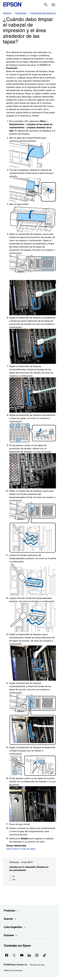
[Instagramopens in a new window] (37, 955)
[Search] (45, 4)
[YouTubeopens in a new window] (22, 955)
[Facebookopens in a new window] (6, 955)
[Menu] (53, 4)
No (14, 880)
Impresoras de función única (44, 13)
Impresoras (20, 13)
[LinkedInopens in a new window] (29, 955)
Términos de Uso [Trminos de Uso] (37, 965)
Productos (11, 910)
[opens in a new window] (44, 955)
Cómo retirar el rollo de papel (20, 848)
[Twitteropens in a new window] (14, 955)
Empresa (11, 935)
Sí (13, 876)
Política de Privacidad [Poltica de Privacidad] (13, 970)
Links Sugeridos (15, 927)
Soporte (7, 13)
